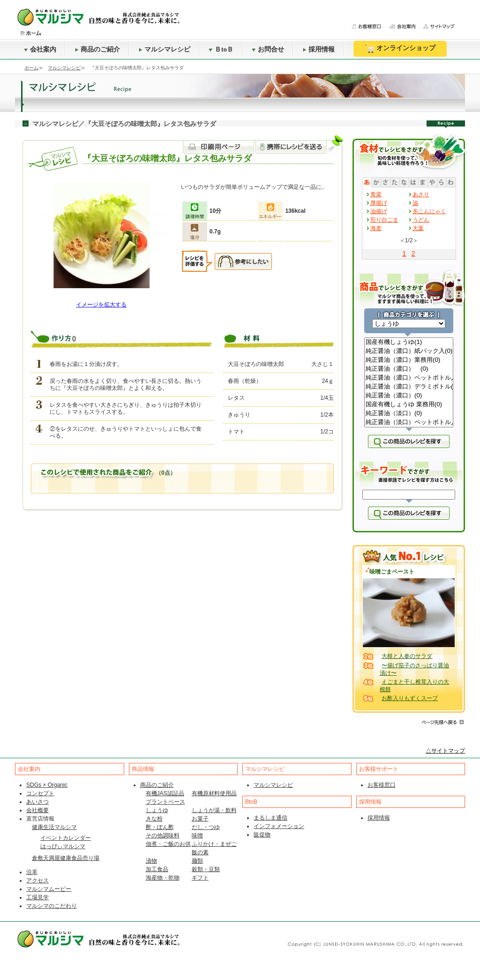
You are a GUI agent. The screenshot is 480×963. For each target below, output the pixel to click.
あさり (420, 194)
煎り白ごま (384, 219)
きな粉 (154, 818)
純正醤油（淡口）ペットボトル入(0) (409, 422)
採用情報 (319, 49)
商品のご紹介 (97, 49)
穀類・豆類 (206, 869)
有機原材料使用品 (214, 793)
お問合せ (268, 49)
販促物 (262, 834)
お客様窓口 (382, 785)
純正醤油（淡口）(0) (409, 413)
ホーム (31, 67)
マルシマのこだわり (51, 906)
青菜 (376, 194)
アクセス (37, 880)
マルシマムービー (48, 889)
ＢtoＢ (221, 49)
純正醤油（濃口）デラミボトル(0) (409, 386)
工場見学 (37, 897)
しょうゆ (157, 810)
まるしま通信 (270, 817)
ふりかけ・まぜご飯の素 (214, 848)
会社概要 (37, 810)
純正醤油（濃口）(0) (409, 395)
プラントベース (165, 802)
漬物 (151, 861)
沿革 (32, 872)
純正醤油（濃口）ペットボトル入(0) (409, 377)
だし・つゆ (206, 827)
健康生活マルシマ (54, 827)
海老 (376, 228)
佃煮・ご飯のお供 (168, 844)
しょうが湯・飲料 (214, 810)
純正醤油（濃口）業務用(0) (409, 360)
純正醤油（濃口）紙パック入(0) (409, 351)
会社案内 (40, 49)
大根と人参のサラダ (407, 656)
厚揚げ (378, 203)
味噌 (197, 835)
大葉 (418, 228)
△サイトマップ (445, 750)
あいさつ (37, 802)
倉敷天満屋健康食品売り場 (65, 858)
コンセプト (40, 793)
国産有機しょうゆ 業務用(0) (409, 404)
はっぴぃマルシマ (62, 846)
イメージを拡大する (101, 304)
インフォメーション (279, 826)
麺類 (197, 861)
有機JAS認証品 (165, 793)
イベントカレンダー (65, 838)
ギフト (200, 877)
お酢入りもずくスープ (410, 698)
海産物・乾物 (163, 877)
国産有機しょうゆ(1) (409, 342)
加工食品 (157, 869)
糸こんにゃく (429, 211)
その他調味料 (163, 835)
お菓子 (200, 818)
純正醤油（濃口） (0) (409, 369)
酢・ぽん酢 (160, 827)
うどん (420, 219)
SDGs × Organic (47, 785)
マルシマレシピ (164, 49)
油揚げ (378, 211)
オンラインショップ (400, 49)
